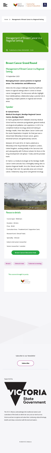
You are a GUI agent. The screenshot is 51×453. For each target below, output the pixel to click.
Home (6, 19)
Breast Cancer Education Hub (25, 253)
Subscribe (25, 363)
